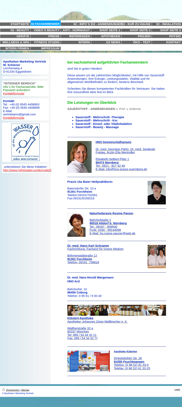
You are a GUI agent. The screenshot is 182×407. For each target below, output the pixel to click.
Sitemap (25, 390)
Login (177, 389)
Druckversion (11, 390)
